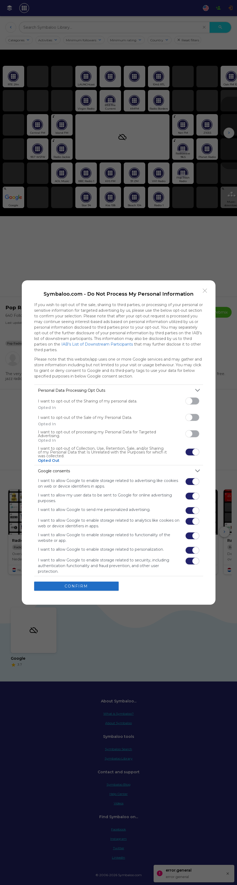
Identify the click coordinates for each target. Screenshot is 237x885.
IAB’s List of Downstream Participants (97, 344)
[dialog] (118, 442)
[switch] (192, 401)
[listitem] (118, 390)
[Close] (205, 291)
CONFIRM (76, 586)
